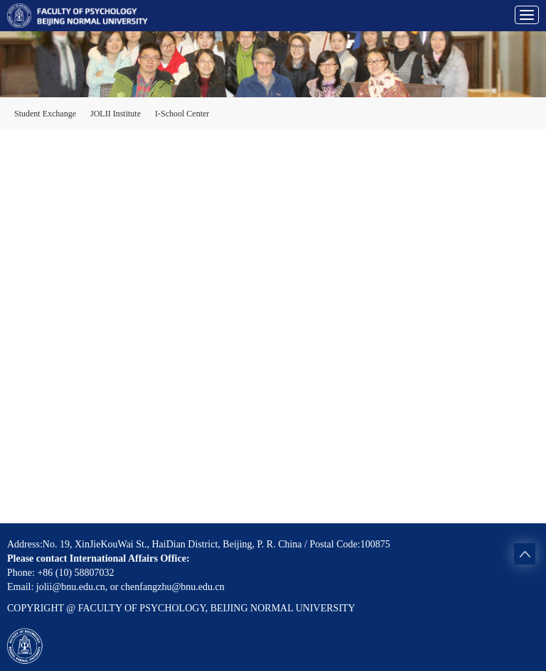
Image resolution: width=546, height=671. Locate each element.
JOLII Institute (115, 114)
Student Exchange (45, 114)
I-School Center (182, 114)
